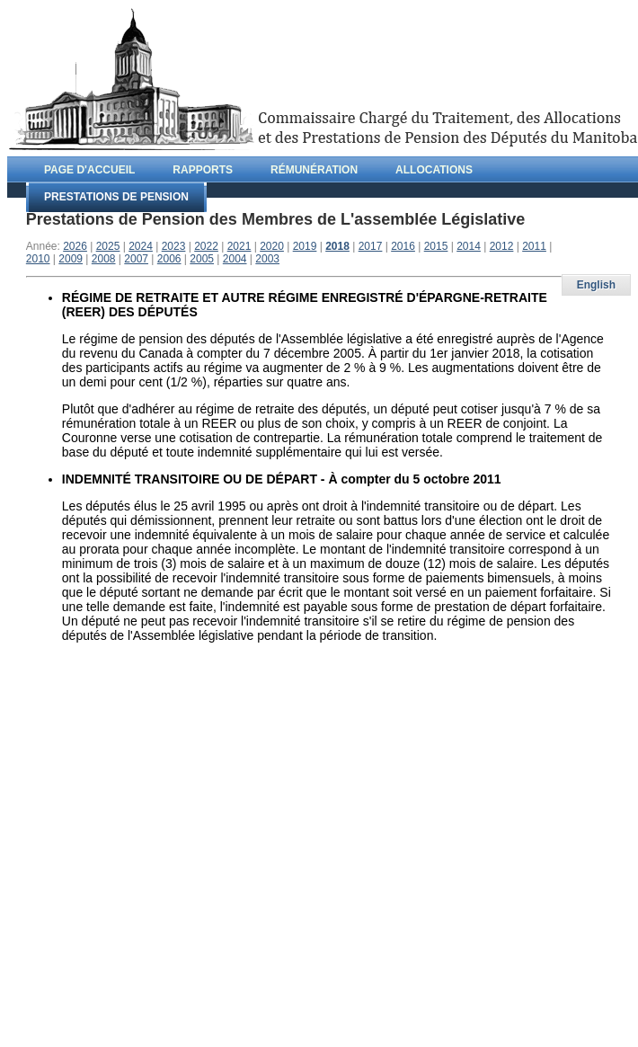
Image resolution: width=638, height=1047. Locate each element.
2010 (38, 259)
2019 (305, 246)
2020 (272, 246)
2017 (371, 246)
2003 (267, 259)
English (596, 285)
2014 (468, 246)
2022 (206, 246)
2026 (75, 246)
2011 (534, 246)
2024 (140, 246)
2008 (104, 259)
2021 (239, 246)
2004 (235, 259)
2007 (136, 259)
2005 (202, 259)
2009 (70, 259)
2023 (174, 246)
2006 (169, 259)
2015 (436, 246)
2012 (502, 246)
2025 (108, 246)
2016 (403, 246)
